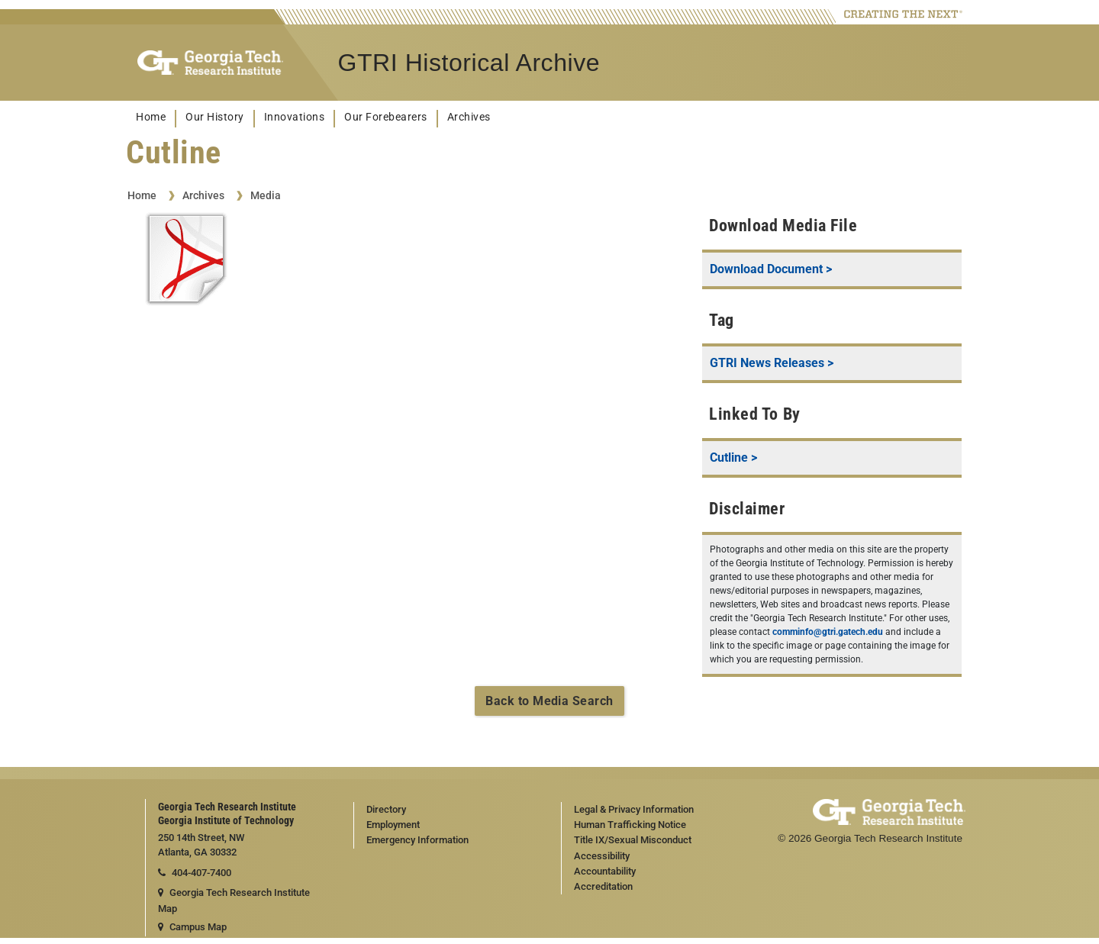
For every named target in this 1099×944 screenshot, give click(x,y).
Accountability (605, 871)
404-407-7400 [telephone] (194, 872)
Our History (214, 117)
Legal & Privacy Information (634, 809)
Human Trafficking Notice (630, 824)
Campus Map (192, 927)
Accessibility (602, 856)
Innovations (294, 117)
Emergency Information (417, 840)
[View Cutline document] (186, 261)
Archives (469, 117)
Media (265, 195)
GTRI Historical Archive (469, 62)
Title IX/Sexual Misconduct (632, 840)
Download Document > (771, 269)
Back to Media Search (549, 701)
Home (151, 117)
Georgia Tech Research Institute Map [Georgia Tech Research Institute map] (234, 900)
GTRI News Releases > (771, 363)
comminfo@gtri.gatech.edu (827, 632)
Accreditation (603, 886)
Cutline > (733, 457)
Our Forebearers (385, 117)
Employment (393, 824)
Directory (386, 809)
